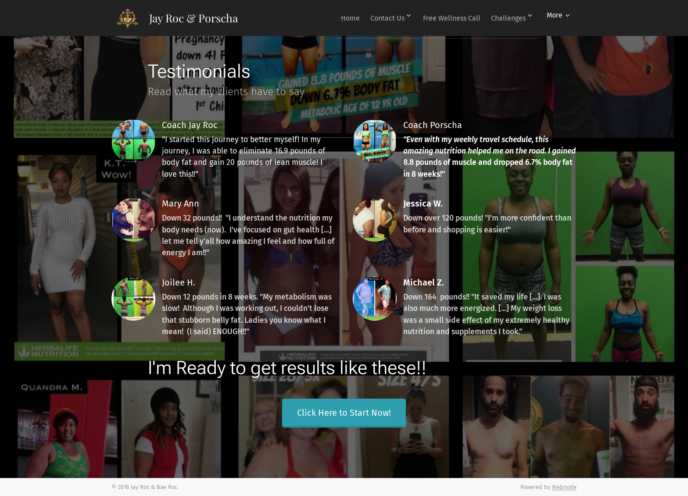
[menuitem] (335, 18)
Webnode (564, 487)
